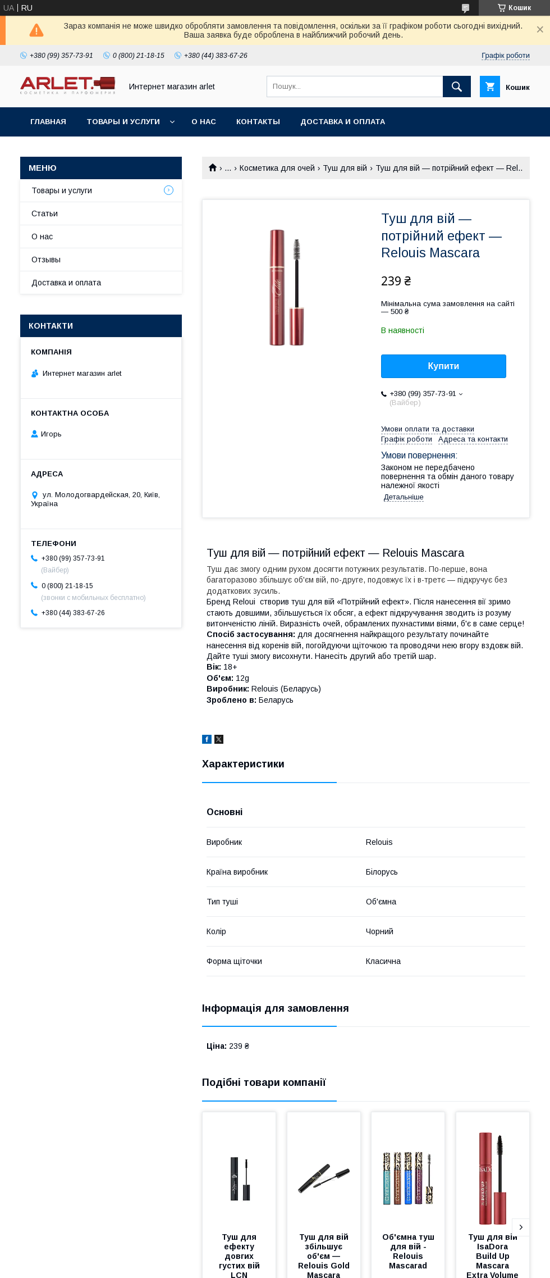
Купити (444, 366)
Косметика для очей (277, 167)
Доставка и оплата (342, 121)
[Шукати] (457, 86)
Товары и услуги (123, 121)
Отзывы (46, 259)
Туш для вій (345, 167)
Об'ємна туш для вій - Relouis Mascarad (409, 1251)
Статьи (44, 213)
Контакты (258, 121)
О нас (203, 121)
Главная (48, 121)
